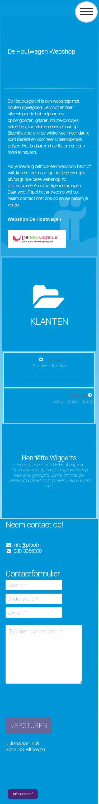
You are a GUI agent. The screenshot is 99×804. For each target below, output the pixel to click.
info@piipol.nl (27, 545)
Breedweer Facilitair (50, 365)
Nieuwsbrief (22, 794)
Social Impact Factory (73, 401)
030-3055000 (23, 551)
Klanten (49, 322)
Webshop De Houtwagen (34, 219)
